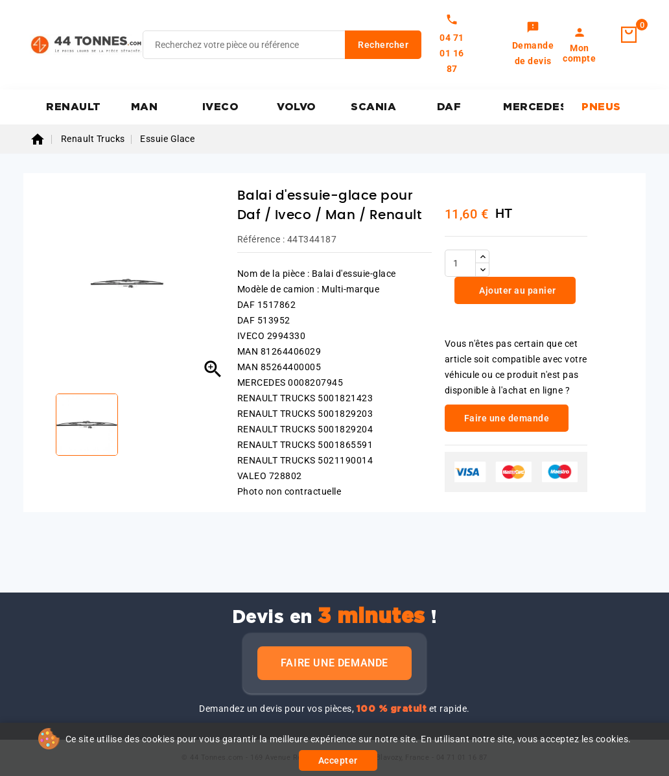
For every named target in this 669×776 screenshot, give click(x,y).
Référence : (261, 239)
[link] (533, 45)
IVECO (220, 107)
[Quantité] (460, 263)
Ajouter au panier (516, 290)
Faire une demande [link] (507, 418)
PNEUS (601, 107)
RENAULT (73, 107)
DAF (449, 107)
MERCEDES (533, 107)
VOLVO (296, 107)
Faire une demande (334, 663)
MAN (144, 107)
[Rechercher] (282, 44)
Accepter (338, 760)
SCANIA (373, 107)
